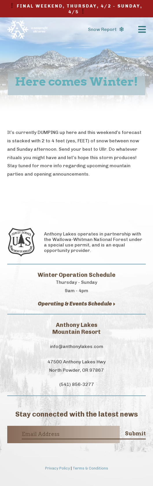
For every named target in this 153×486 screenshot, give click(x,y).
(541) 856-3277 (76, 384)
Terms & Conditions (90, 468)
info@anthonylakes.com (76, 346)
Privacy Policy (57, 468)
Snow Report (105, 29)
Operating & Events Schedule (76, 304)
